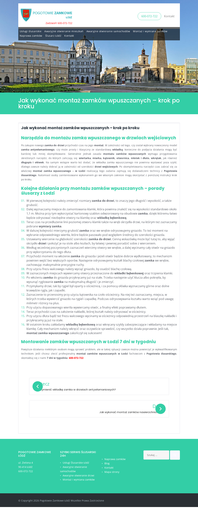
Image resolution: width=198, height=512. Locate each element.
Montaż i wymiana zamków (150, 30)
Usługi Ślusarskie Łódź (76, 467)
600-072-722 (149, 15)
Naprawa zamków (31, 34)
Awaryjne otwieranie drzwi (78, 480)
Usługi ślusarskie (31, 30)
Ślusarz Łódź (53, 34)
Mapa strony (111, 477)
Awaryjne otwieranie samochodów (108, 30)
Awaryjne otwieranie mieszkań (63, 30)
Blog (107, 468)
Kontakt (169, 15)
